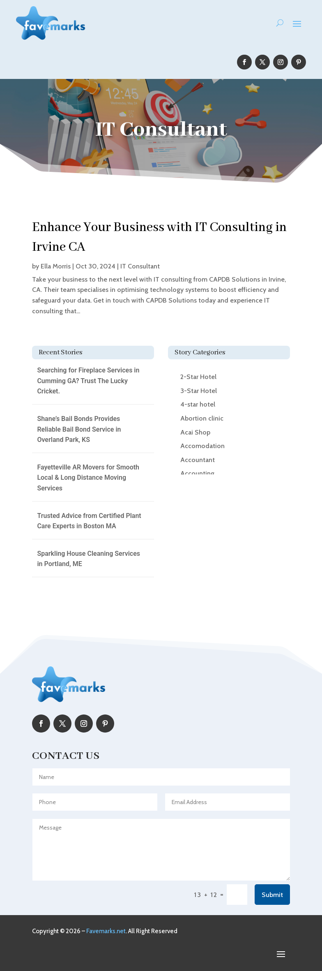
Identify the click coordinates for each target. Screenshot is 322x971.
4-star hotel (197, 404)
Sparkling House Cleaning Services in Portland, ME (88, 559)
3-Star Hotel (198, 391)
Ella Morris (56, 266)
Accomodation (202, 446)
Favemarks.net (106, 931)
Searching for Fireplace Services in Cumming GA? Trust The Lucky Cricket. (88, 380)
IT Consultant (140, 266)
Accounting (197, 473)
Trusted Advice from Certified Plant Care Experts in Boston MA (89, 521)
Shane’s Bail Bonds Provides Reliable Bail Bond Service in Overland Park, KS (79, 429)
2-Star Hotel (198, 377)
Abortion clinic (201, 418)
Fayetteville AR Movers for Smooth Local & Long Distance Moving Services (88, 477)
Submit (272, 895)
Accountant (197, 460)
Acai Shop (195, 432)
